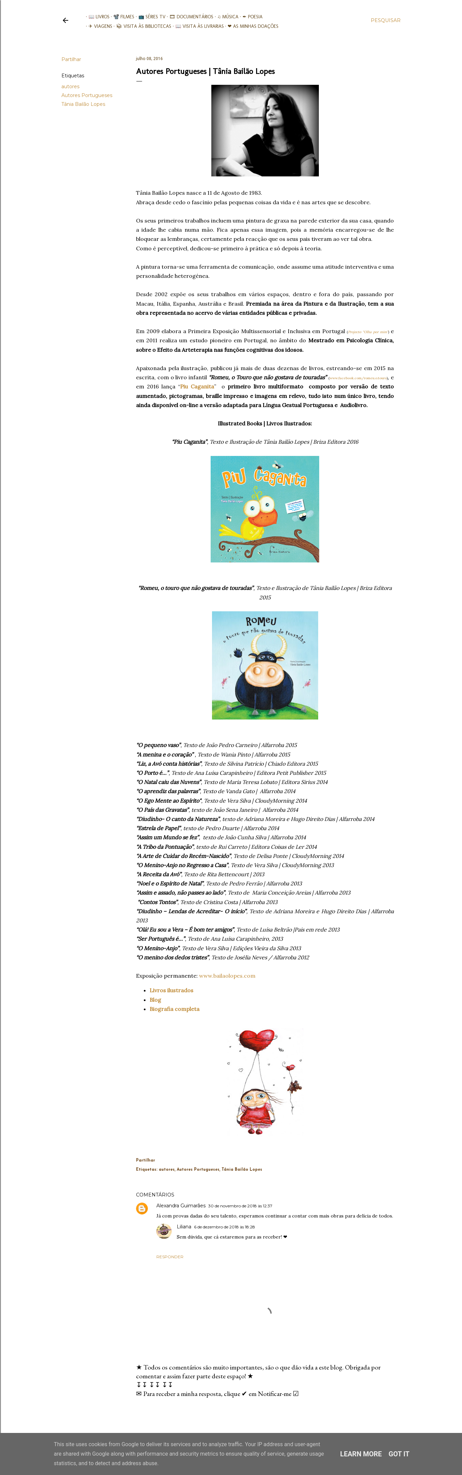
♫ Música (225, 17)
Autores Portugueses (86, 95)
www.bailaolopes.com (227, 975)
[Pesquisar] (386, 20)
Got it (399, 1454)
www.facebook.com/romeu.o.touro (358, 378)
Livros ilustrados (171, 990)
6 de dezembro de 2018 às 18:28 (224, 1226)
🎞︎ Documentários (189, 17)
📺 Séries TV (149, 17)
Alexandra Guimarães (181, 1206)
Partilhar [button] (71, 59)
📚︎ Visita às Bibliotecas (141, 26)
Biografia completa (174, 1008)
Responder (170, 1256)
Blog (155, 999)
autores (70, 86)
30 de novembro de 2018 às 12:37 (240, 1205)
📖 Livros (96, 17)
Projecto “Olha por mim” (368, 332)
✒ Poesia (250, 17)
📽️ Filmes (121, 17)
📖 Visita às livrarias (197, 26)
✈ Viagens (98, 26)
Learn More (361, 1454)
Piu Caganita (197, 386)
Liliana (184, 1227)
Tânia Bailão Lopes (83, 104)
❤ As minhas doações (250, 26)
